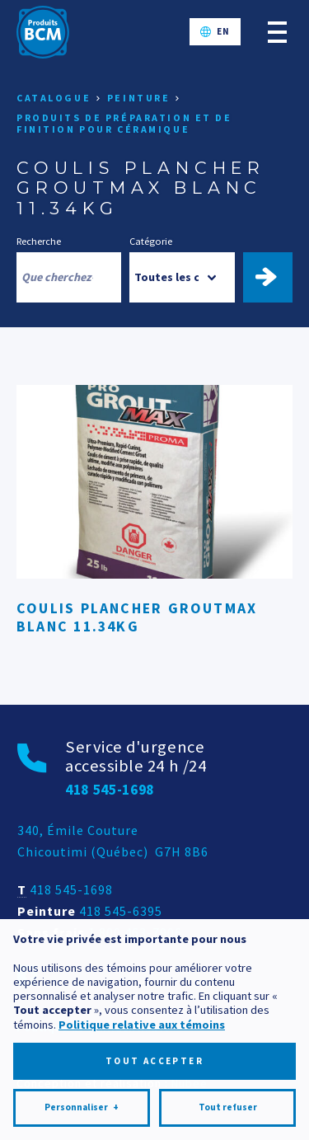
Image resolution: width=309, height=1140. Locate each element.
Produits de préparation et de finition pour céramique (124, 123)
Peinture (139, 97)
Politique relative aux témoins (142, 973)
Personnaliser (81, 1056)
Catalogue (53, 97)
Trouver (275, 277)
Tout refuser (228, 1056)
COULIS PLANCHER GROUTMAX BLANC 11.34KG (136, 617)
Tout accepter (154, 1010)
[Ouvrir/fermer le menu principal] (277, 31)
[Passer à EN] (215, 31)
